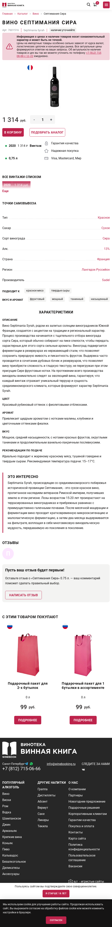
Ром (5, 806)
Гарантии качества (82, 820)
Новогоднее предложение (86, 801)
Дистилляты (46, 795)
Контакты (75, 832)
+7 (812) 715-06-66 (21, 768)
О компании (77, 789)
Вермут (43, 807)
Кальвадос (10, 855)
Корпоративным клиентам (87, 814)
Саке (41, 814)
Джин (6, 824)
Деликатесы (11, 868)
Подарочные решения (84, 807)
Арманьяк (9, 831)
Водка (6, 812)
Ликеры (43, 820)
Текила (43, 826)
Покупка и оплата (81, 826)
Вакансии (75, 866)
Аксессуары (10, 874)
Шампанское (11, 818)
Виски (6, 800)
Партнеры (75, 795)
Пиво (6, 849)
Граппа (43, 789)
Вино (5, 794)
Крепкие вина (12, 837)
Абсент (43, 801)
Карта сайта (77, 838)
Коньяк (7, 843)
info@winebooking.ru (61, 764)
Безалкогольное (14, 861)
